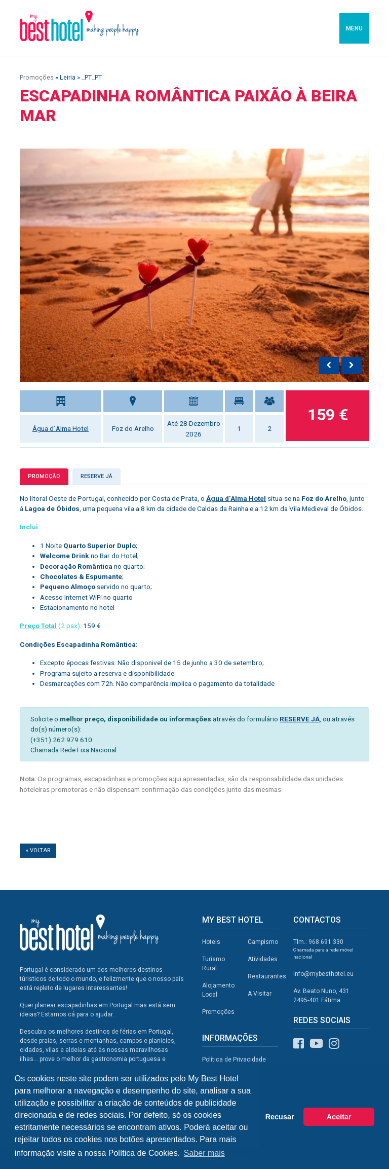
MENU (354, 28)
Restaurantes (267, 976)
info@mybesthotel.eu (323, 973)
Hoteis (211, 941)
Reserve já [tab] (96, 476)
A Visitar (259, 993)
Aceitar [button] (339, 1117)
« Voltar (38, 850)
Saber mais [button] (204, 1153)
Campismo (263, 941)
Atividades (263, 959)
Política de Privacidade (234, 1059)
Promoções (37, 77)
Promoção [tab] (44, 476)
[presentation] (329, 365)
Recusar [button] (279, 1117)
